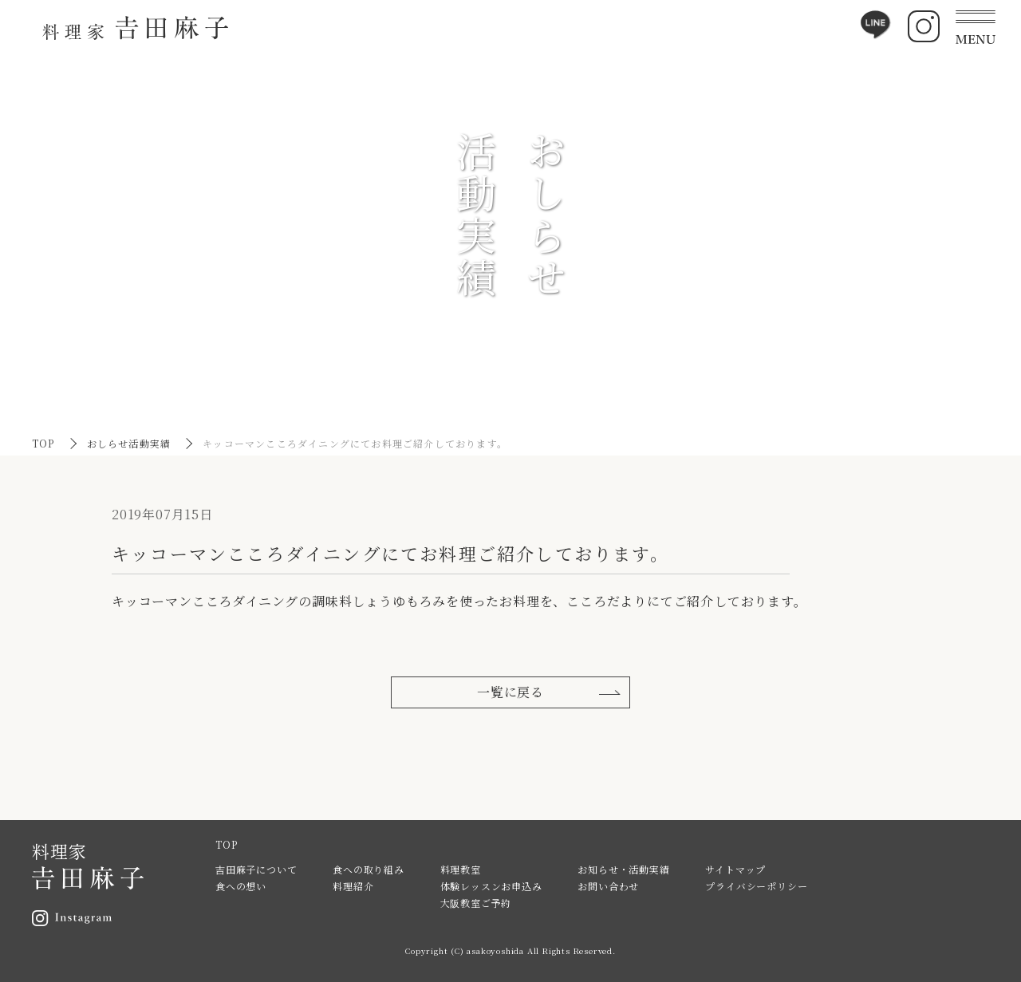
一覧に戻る (510, 692)
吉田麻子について (256, 869)
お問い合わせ (608, 886)
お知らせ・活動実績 (623, 869)
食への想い (240, 886)
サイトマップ (735, 869)
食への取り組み (368, 869)
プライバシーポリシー (756, 886)
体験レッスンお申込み (491, 886)
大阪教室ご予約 (476, 902)
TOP (43, 443)
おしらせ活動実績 (129, 443)
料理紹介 (353, 886)
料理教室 (460, 869)
